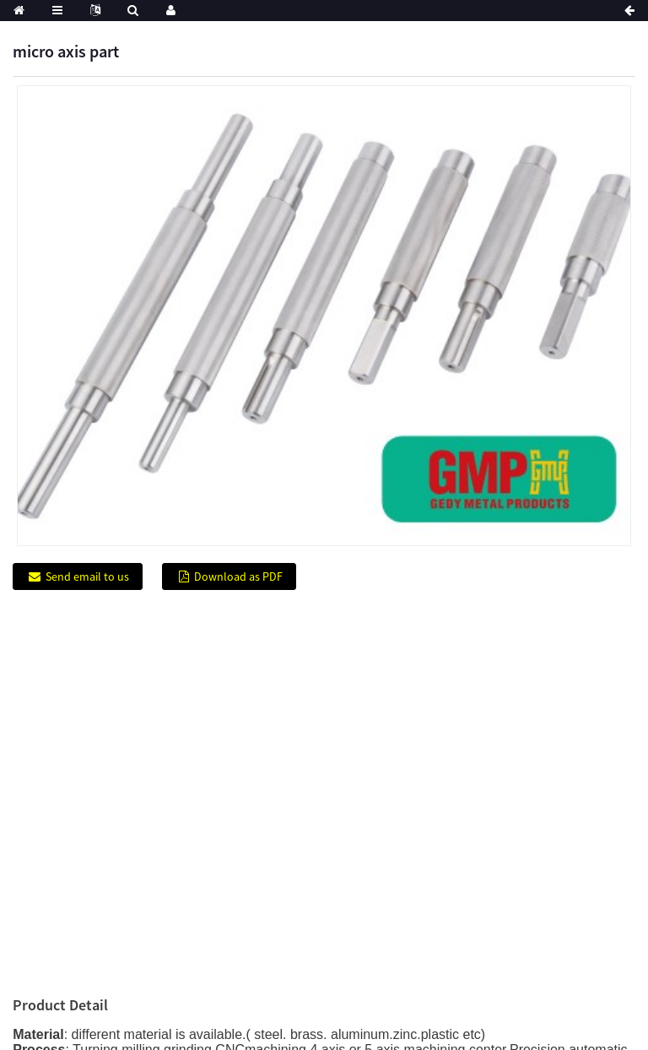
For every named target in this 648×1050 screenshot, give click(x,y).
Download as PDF (238, 576)
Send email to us (87, 576)
